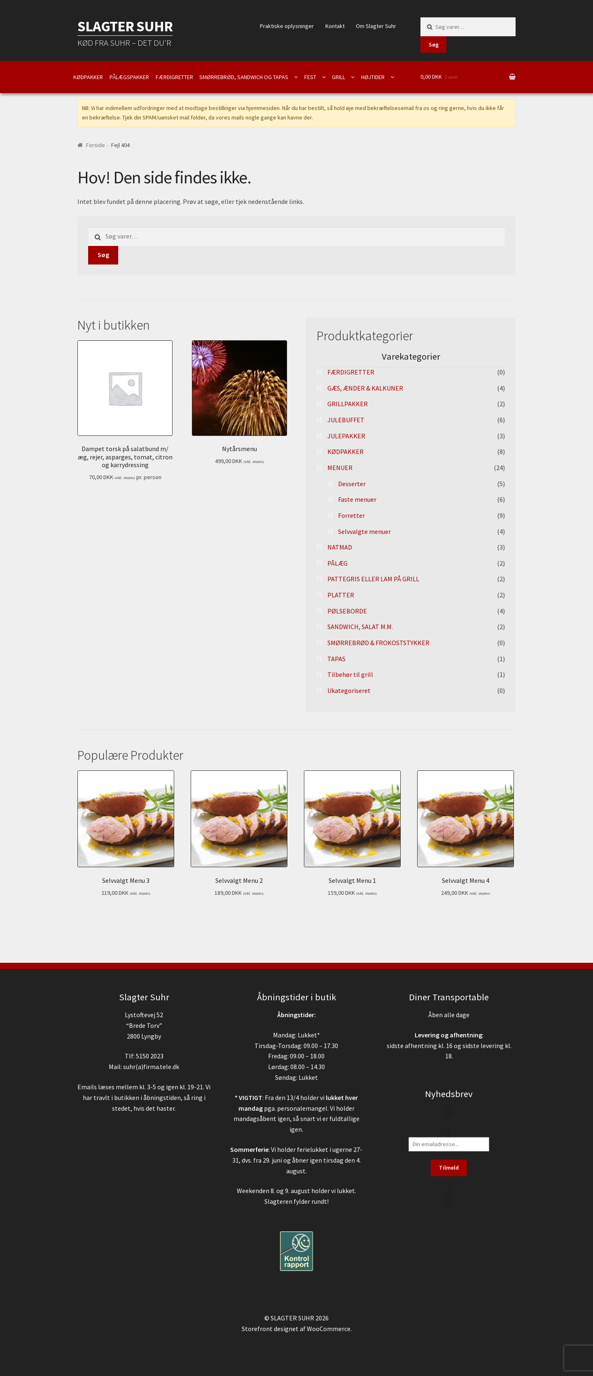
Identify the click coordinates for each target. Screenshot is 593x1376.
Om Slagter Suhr (376, 26)
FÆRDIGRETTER (174, 77)
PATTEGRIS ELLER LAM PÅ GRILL (373, 579)
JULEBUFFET (345, 420)
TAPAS (336, 659)
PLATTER (340, 595)
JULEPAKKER (346, 436)
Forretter (351, 515)
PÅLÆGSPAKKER (129, 77)
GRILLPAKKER (347, 404)
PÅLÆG (337, 563)
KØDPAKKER (88, 77)
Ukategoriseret (349, 690)
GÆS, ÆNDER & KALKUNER (365, 388)
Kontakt (335, 26)
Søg (434, 44)
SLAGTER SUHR (125, 26)
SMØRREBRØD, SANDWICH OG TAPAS (243, 77)
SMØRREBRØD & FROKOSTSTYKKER (378, 643)
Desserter (352, 484)
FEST (310, 77)
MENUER (340, 467)
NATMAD (339, 547)
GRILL (338, 77)
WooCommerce (328, 1329)
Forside (95, 145)
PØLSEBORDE (347, 611)
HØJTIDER (373, 77)
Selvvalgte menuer (364, 531)
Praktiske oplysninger (287, 26)
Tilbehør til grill (350, 674)
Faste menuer (357, 499)
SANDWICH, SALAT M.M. (360, 626)
